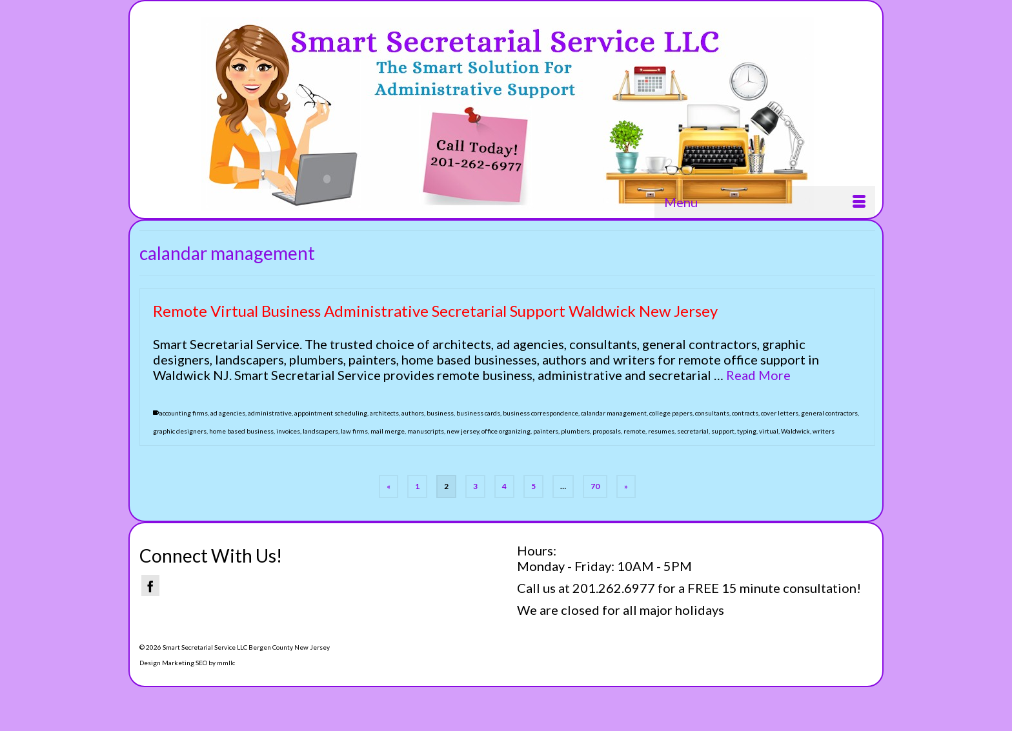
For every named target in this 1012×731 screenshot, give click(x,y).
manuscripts (425, 432)
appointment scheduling (330, 413)
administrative (270, 413)
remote (634, 432)
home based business (241, 432)
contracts (745, 413)
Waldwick (795, 432)
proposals (606, 432)
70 (595, 486)
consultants (712, 413)
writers (824, 432)
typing (746, 432)
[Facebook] (150, 585)
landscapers (320, 432)
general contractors (829, 413)
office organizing (506, 432)
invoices (288, 432)
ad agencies (227, 413)
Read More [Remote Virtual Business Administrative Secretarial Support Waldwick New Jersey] (758, 375)
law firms (354, 432)
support (722, 432)
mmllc (226, 662)
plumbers (575, 432)
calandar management (614, 413)
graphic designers (180, 432)
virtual (768, 432)
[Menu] (764, 202)
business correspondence (540, 413)
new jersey (463, 432)
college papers (671, 413)
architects (384, 413)
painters (545, 432)
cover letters (779, 413)
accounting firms (183, 413)
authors (412, 413)
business (440, 413)
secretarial (693, 432)
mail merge (387, 432)
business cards (478, 413)
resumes (661, 432)
